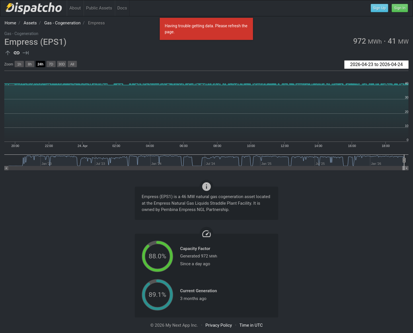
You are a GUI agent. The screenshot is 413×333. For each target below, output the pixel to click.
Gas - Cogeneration (62, 23)
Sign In (400, 8)
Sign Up (379, 8)
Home (10, 23)
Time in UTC (251, 325)
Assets (30, 23)
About (75, 8)
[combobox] (376, 64)
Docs (122, 8)
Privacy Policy (218, 325)
